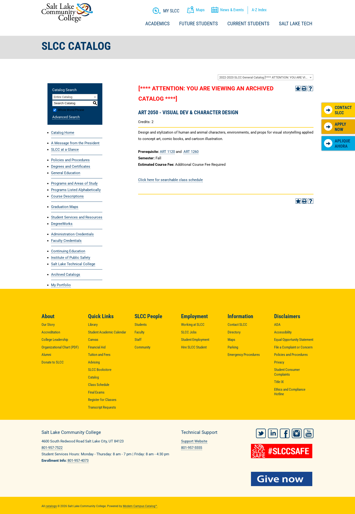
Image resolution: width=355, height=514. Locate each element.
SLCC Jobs (189, 332)
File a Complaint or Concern (293, 347)
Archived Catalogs (65, 274)
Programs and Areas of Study (74, 183)
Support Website (194, 441)
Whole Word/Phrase (71, 110)
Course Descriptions (67, 196)
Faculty (139, 332)
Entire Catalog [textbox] (63, 97)
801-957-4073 (78, 460)
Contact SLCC (338, 110)
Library (93, 324)
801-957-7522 (52, 448)
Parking (233, 347)
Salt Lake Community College (67, 12)
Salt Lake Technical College (73, 264)
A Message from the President (75, 143)
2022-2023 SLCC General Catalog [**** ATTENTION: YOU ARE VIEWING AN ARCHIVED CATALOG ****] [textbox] (266, 77)
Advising (94, 362)
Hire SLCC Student (194, 347)
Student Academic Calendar (107, 332)
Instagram (297, 431)
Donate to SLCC (53, 362)
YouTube (308, 431)
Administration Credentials (72, 234)
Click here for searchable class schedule (170, 180)
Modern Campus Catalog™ (140, 504)
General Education (65, 173)
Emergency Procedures (244, 355)
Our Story (48, 324)
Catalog (93, 377)
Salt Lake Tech (295, 23)
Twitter (261, 431)
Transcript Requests (102, 407)
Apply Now (335, 127)
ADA (277, 324)
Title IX (279, 382)
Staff (138, 339)
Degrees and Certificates (70, 166)
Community (142, 347)
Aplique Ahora (337, 143)
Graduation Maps (64, 207)
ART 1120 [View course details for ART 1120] (167, 152)
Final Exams (96, 392)
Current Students (248, 23)
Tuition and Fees (99, 355)
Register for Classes (102, 400)
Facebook (285, 431)
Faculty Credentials (66, 241)
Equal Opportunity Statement (293, 339)
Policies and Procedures (70, 160)
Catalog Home (62, 132)
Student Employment (195, 339)
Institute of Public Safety (70, 257)
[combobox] (265, 77)
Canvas (93, 339)
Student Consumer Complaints (287, 372)
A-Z (259, 9)
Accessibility (283, 332)
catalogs (51, 504)
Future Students (198, 23)
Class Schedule (98, 385)
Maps (231, 339)
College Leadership (55, 339)
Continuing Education (68, 251)
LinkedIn (273, 431)
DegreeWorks (62, 224)
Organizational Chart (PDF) (60, 347)
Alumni (46, 355)
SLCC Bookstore (99, 370)
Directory (234, 332)
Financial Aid (96, 347)
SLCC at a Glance (65, 149)
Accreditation (51, 332)
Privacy (279, 362)
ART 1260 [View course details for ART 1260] (190, 152)
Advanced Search (66, 117)
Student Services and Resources (76, 217)
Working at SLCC (192, 324)
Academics (157, 23)
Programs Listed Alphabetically (76, 190)
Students (141, 324)
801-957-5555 (191, 448)
